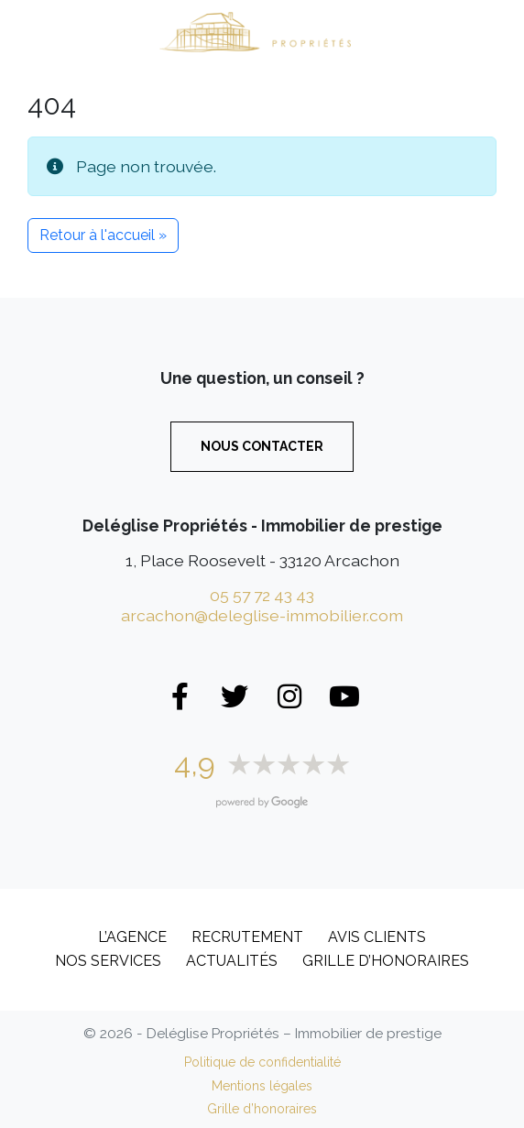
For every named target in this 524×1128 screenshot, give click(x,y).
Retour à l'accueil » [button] (103, 235)
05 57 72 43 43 (262, 595)
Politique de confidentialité (262, 1062)
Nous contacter (262, 446)
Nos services (108, 960)
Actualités (232, 960)
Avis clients (377, 937)
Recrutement (247, 937)
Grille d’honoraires (385, 960)
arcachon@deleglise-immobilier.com (262, 615)
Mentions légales (262, 1086)
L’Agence (132, 937)
